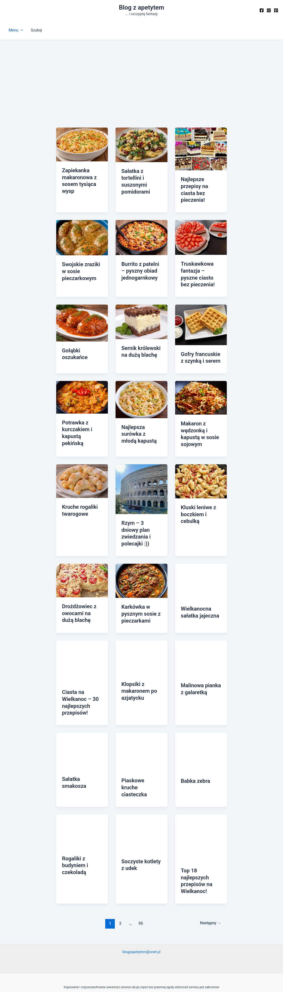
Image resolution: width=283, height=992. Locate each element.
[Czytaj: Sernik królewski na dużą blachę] (141, 310)
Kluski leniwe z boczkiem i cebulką (197, 498)
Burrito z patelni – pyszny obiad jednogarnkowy (140, 261)
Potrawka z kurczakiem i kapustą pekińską (81, 416)
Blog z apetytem (141, 7)
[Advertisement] (141, 76)
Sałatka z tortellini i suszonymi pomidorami (140, 177)
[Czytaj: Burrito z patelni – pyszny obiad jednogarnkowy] (141, 228)
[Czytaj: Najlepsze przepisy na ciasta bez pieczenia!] (201, 148)
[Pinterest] (276, 10)
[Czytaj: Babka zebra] (201, 723)
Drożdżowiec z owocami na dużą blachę (80, 588)
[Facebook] (261, 10)
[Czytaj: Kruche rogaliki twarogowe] (82, 465)
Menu (16, 30)
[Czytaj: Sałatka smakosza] (82, 722)
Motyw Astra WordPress (177, 980)
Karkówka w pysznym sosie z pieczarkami (139, 589)
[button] (20, 30)
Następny (209, 883)
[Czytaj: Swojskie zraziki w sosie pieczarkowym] (82, 228)
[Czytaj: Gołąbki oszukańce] (82, 311)
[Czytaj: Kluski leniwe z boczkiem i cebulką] (201, 465)
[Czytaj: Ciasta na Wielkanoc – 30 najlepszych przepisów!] (82, 635)
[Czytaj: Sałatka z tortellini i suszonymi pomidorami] (141, 144)
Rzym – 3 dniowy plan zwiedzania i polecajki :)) (139, 514)
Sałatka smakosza (81, 750)
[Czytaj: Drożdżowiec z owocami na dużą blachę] (82, 556)
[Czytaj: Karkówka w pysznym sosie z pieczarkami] (141, 556)
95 (140, 883)
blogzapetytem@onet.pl (141, 912)
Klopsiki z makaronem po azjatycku (137, 664)
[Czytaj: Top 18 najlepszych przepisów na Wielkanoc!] (201, 800)
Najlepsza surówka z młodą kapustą (139, 420)
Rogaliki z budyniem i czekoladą (74, 828)
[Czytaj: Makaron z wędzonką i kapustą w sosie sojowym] (201, 384)
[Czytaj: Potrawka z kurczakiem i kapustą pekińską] (82, 384)
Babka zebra (194, 752)
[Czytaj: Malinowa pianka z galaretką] (201, 632)
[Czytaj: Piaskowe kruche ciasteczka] (141, 723)
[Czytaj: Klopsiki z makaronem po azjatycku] (141, 631)
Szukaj (36, 30)
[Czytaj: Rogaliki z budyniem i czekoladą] (82, 794)
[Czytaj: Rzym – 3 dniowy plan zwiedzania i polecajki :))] (141, 473)
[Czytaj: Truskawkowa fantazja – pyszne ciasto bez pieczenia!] (201, 228)
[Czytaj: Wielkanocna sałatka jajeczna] (201, 557)
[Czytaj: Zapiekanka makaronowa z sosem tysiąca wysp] (82, 144)
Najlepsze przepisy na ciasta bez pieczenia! (200, 185)
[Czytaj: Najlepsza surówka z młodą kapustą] (141, 386)
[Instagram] (269, 10)
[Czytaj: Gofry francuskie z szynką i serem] (201, 313)
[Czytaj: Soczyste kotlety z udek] (141, 796)
